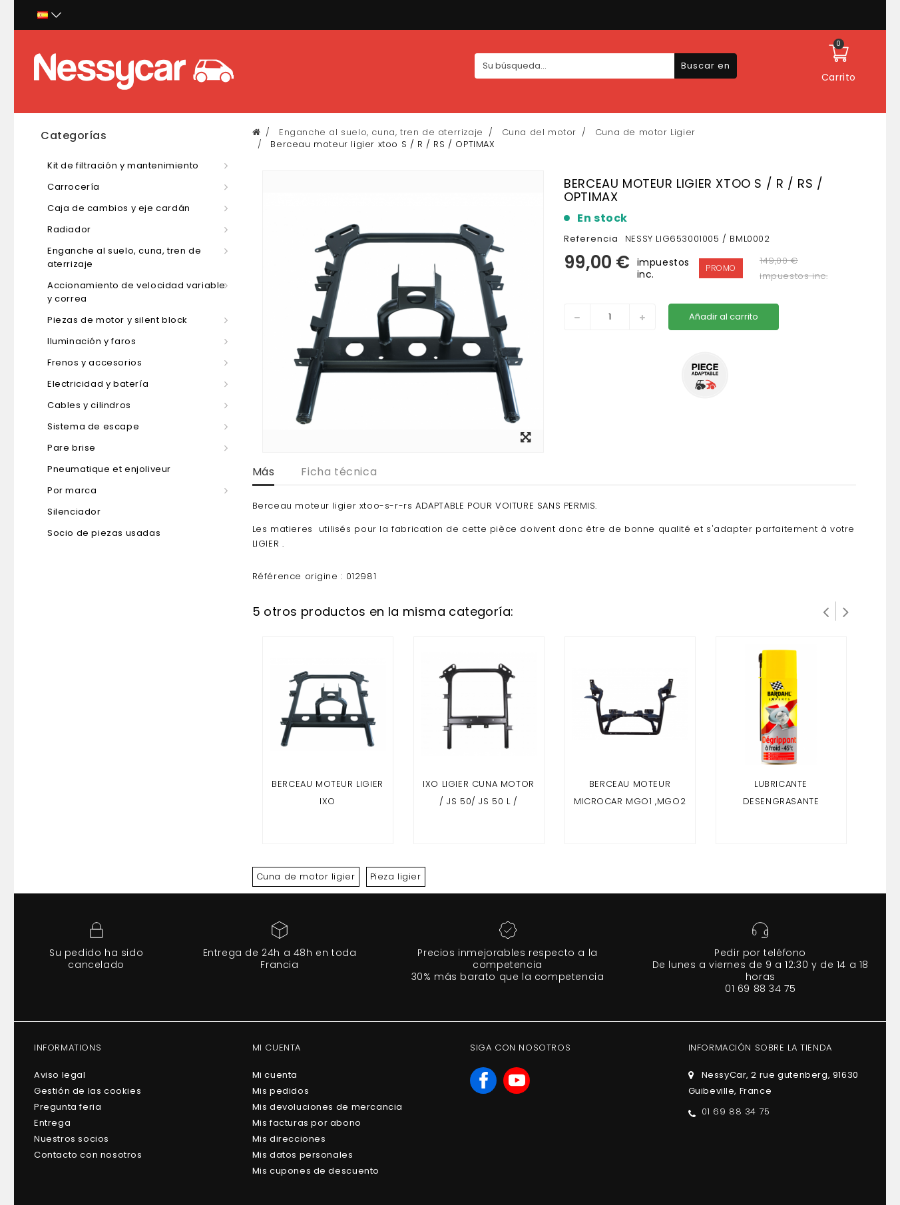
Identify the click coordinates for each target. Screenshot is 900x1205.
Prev (826, 611)
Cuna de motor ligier (305, 876)
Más (263, 471)
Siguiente (846, 611)
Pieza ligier (395, 876)
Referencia (591, 238)
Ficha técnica (339, 471)
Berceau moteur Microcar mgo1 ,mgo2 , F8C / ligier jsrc (630, 801)
